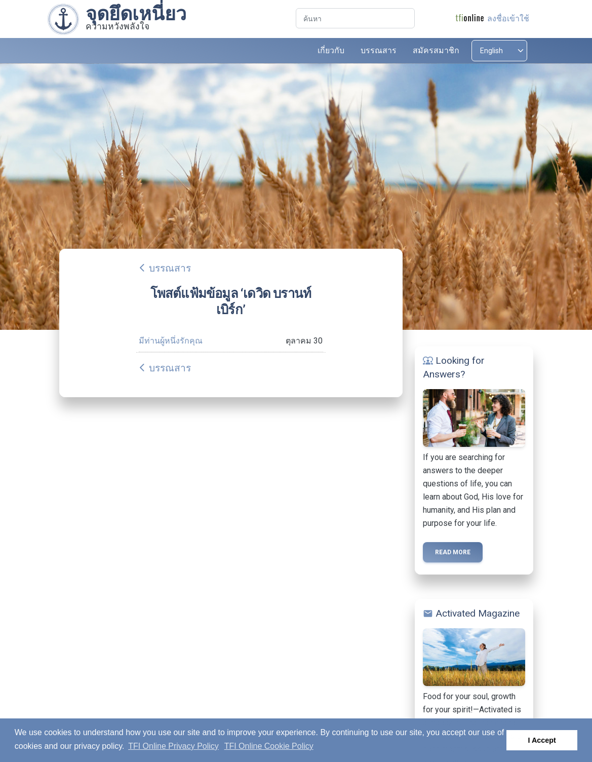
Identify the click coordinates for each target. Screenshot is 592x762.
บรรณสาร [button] (379, 50)
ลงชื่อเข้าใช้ (508, 18)
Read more (452, 552)
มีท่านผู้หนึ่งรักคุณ (171, 341)
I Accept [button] (542, 740)
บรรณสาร (170, 268)
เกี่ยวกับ (331, 50)
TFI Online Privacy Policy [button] (173, 746)
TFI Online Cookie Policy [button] (268, 746)
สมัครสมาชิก (436, 50)
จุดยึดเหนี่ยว (136, 14)
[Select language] (499, 50)
